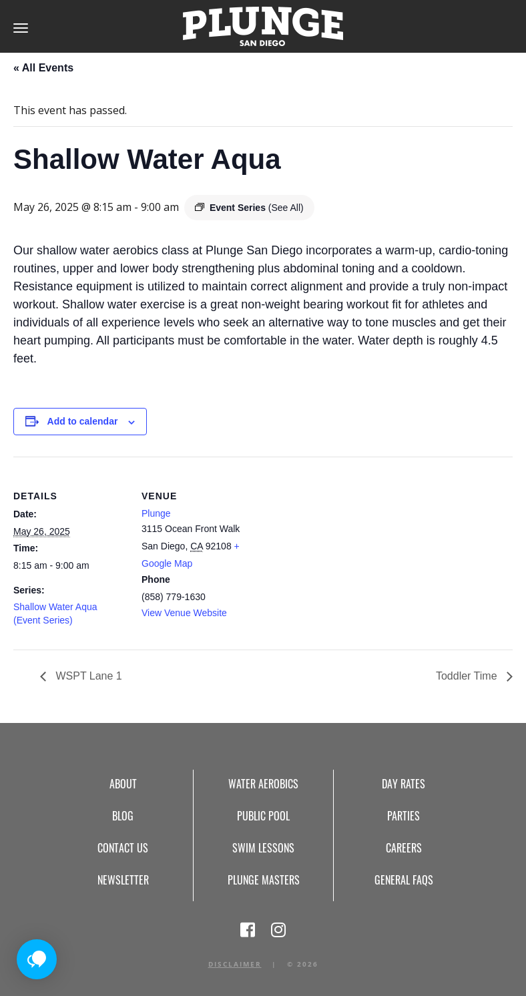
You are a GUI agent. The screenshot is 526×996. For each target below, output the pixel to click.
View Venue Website (184, 612)
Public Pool (263, 816)
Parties (403, 816)
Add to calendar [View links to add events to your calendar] (82, 421)
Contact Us (122, 848)
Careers (404, 848)
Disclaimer (235, 964)
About (123, 784)
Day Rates (403, 784)
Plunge (156, 513)
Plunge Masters (264, 880)
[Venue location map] (340, 549)
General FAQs (403, 880)
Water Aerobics (263, 784)
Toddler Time (468, 676)
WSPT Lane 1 (87, 676)
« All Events (43, 67)
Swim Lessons (263, 848)
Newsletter (123, 880)
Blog (123, 816)
